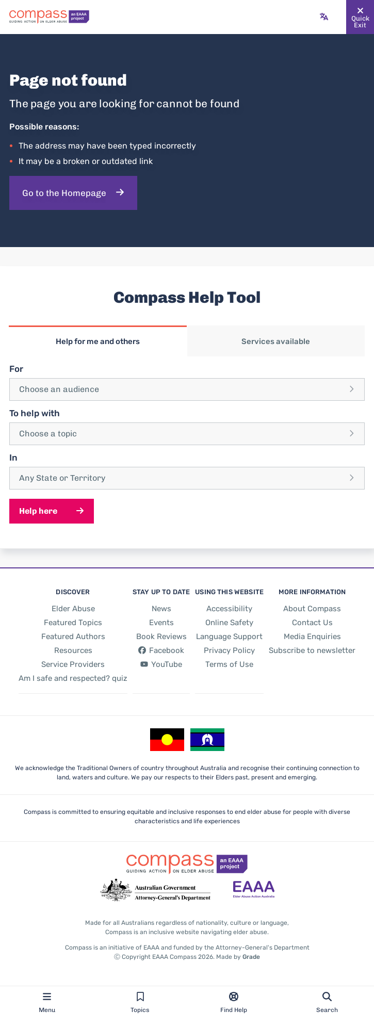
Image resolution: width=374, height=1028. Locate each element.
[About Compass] (312, 608)
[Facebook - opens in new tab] (161, 650)
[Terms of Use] (229, 664)
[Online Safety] (229, 622)
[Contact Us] (312, 622)
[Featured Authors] (73, 636)
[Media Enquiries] (312, 636)
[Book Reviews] (161, 636)
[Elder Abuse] (73, 608)
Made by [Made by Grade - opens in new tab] (238, 956)
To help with (34, 413)
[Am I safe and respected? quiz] (73, 678)
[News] (161, 608)
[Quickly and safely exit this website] (360, 17)
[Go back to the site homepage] (49, 17)
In (13, 457)
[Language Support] (229, 636)
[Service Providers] (73, 664)
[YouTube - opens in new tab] (161, 664)
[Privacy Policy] (229, 650)
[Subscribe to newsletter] (312, 650)
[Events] (161, 622)
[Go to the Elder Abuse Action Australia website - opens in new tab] (253, 890)
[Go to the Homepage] (73, 193)
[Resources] (73, 650)
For (16, 369)
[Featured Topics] (73, 622)
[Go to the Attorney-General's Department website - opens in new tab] (155, 890)
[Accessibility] (229, 608)
